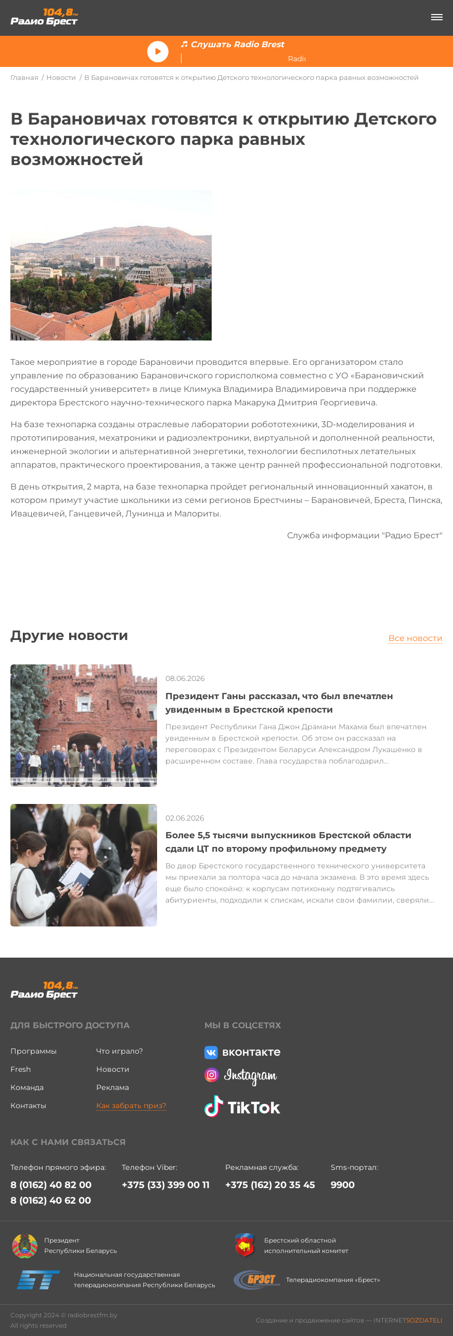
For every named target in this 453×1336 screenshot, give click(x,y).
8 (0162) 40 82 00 (51, 1185)
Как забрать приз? (131, 1105)
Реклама (112, 1087)
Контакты (28, 1105)
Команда (27, 1087)
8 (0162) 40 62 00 (50, 1200)
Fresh (20, 1069)
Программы (33, 1051)
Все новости (416, 638)
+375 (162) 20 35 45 (270, 1185)
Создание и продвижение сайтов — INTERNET (349, 1320)
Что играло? (119, 1051)
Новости (61, 77)
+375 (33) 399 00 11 (166, 1185)
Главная (24, 77)
